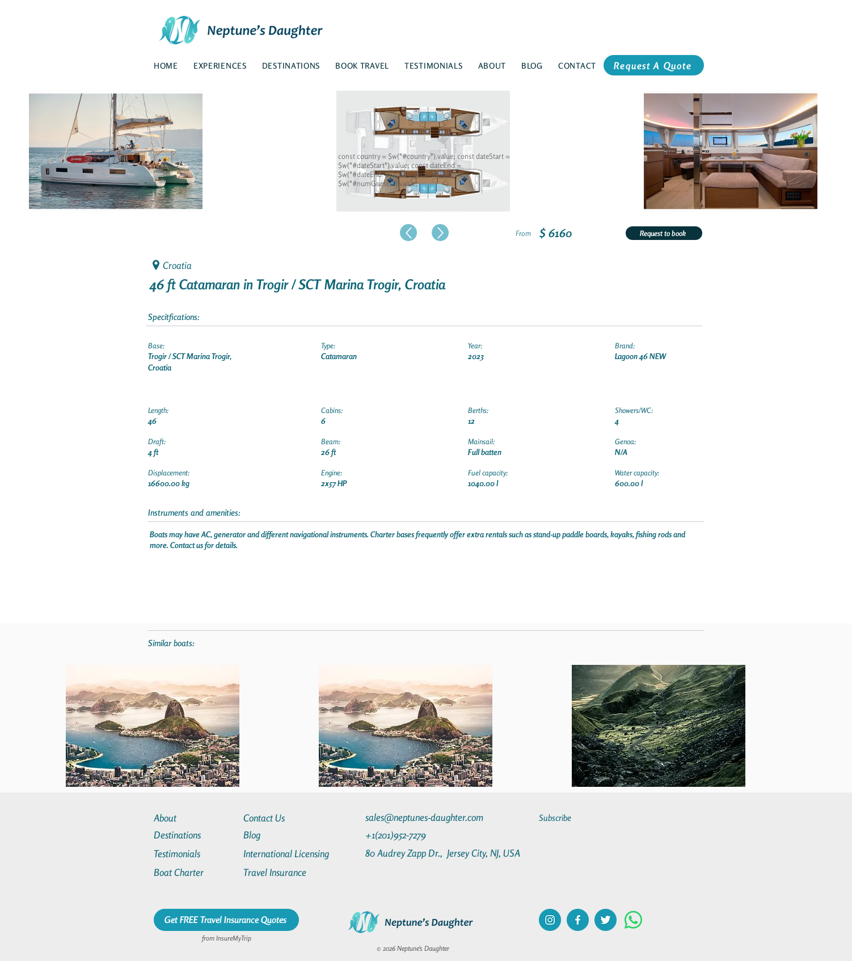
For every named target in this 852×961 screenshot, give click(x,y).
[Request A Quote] (654, 65)
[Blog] (284, 835)
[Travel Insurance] (284, 872)
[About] (194, 818)
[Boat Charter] (194, 872)
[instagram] (550, 920)
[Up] (408, 232)
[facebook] (578, 920)
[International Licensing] (294, 853)
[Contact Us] (284, 818)
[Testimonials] (194, 853)
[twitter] (605, 920)
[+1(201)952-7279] (417, 835)
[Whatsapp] (633, 920)
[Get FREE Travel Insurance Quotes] (226, 920)
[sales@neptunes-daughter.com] (426, 817)
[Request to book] (664, 233)
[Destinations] (194, 835)
